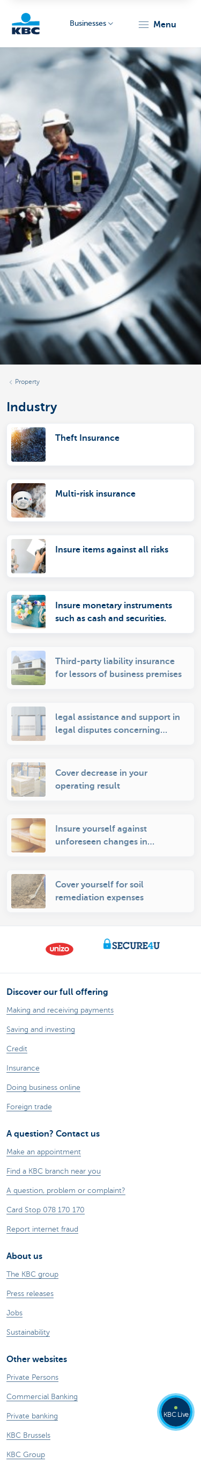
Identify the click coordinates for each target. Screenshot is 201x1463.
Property (27, 381)
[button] (157, 25)
